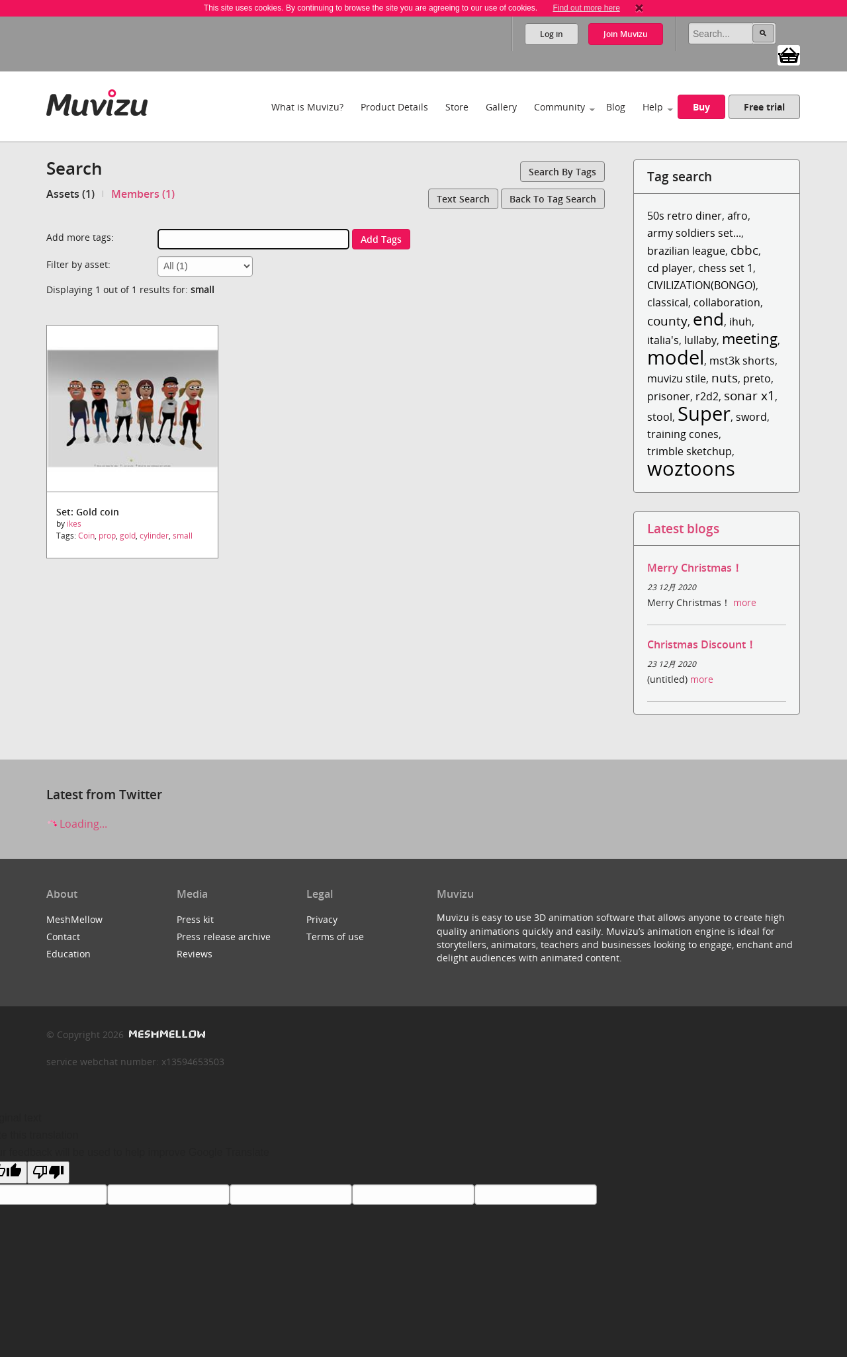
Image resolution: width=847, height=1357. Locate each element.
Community (559, 107)
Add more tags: (80, 237)
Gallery (501, 107)
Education (68, 953)
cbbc (744, 250)
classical (667, 302)
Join (625, 34)
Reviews (194, 953)
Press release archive (224, 936)
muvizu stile (676, 378)
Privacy (321, 919)
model (675, 357)
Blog (615, 107)
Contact (63, 936)
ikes (74, 523)
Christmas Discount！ (701, 644)
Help (653, 107)
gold (128, 535)
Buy (701, 107)
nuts (724, 377)
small (183, 535)
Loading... (76, 823)
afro (737, 215)
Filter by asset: (78, 264)
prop (107, 535)
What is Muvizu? (307, 107)
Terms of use (335, 936)
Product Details (394, 107)
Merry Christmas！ (694, 567)
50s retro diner (684, 215)
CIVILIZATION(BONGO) (701, 285)
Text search (463, 199)
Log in (551, 34)
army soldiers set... (694, 233)
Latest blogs (683, 528)
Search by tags (562, 171)
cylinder (154, 535)
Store (456, 107)
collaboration (726, 302)
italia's (663, 340)
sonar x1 (749, 395)
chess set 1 (725, 268)
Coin (86, 535)
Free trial (764, 107)
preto (757, 378)
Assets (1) (70, 194)
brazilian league (686, 250)
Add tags (381, 239)
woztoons (691, 468)
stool (659, 417)
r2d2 (707, 396)
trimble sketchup (689, 451)
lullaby (700, 340)
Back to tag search (553, 199)
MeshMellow (74, 919)
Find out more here (586, 8)
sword (751, 417)
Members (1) (143, 194)
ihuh (740, 321)
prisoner (668, 396)
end (708, 319)
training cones (683, 434)
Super (704, 413)
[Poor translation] (48, 1172)
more (744, 602)
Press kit (195, 919)
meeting (750, 338)
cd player (670, 268)
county (667, 320)
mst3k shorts (742, 360)
